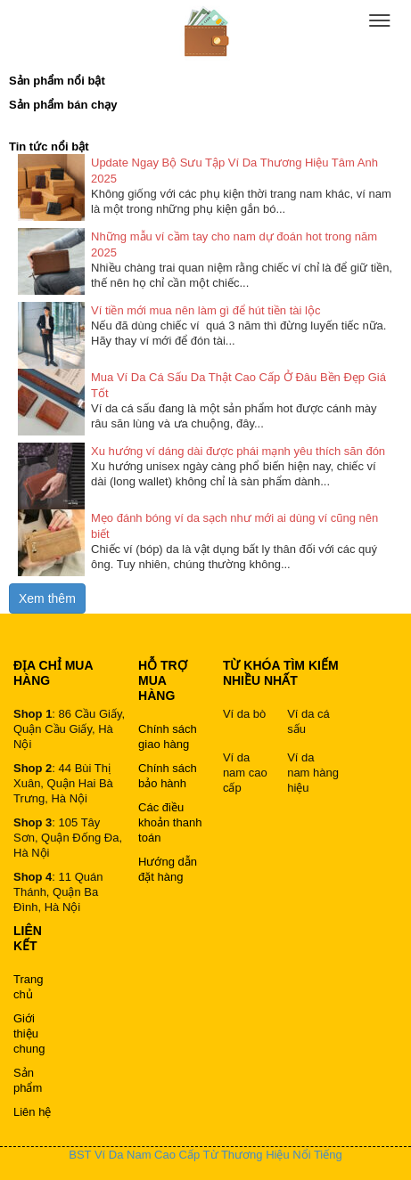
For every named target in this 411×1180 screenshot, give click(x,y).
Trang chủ (28, 986)
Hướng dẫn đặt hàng (167, 869)
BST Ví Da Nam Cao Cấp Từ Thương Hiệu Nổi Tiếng (205, 1154)
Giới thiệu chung (29, 1033)
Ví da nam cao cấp (245, 772)
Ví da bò (244, 713)
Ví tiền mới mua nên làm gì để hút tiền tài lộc (205, 310)
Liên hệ (32, 1112)
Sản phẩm (27, 1080)
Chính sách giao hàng (167, 736)
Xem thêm (47, 598)
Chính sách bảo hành (167, 775)
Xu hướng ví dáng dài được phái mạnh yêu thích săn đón (238, 451)
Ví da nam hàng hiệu (313, 772)
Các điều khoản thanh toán (169, 822)
